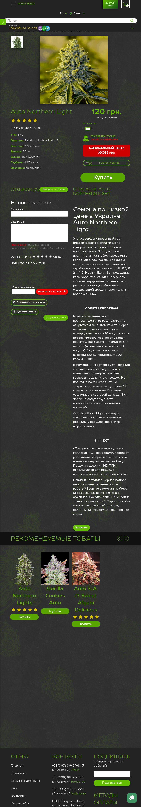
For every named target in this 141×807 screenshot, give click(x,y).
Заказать (81, 527)
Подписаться (112, 782)
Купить (102, 177)
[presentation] (36, 275)
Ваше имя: (17, 209)
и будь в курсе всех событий (112, 760)
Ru (61, 13)
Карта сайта (20, 803)
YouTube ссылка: (23, 290)
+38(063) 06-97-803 (23, 28)
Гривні (77, 13)
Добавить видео (24, 311)
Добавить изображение (29, 302)
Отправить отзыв (56, 317)
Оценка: (16, 257)
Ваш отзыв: (18, 222)
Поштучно (19, 773)
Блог (14, 788)
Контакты (18, 796)
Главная (17, 765)
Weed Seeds (26, 3)
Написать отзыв (54, 189)
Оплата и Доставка (25, 780)
